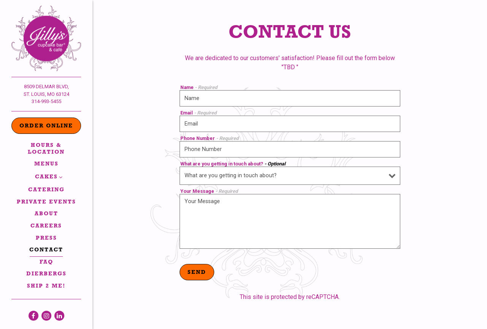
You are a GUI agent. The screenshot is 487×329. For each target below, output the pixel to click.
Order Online (46, 126)
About (46, 214)
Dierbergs (46, 274)
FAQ (46, 262)
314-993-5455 (46, 101)
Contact (46, 250)
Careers (46, 226)
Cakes (46, 177)
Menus (46, 164)
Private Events (46, 202)
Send (197, 273)
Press (46, 239)
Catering (46, 190)
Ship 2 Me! (46, 286)
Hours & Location (46, 149)
